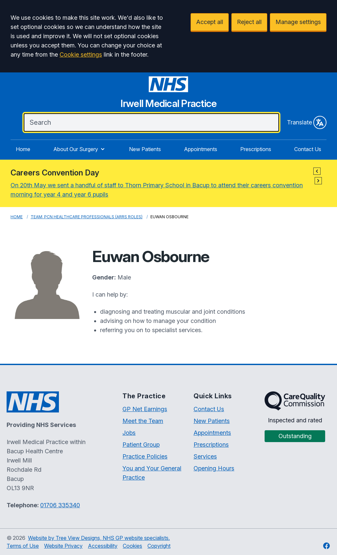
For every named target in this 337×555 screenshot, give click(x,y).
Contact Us (307, 149)
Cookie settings (81, 54)
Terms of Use (23, 545)
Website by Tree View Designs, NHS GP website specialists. (99, 538)
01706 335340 (60, 505)
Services (205, 456)
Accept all (209, 21)
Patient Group (141, 444)
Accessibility (102, 545)
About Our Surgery (79, 149)
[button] (317, 171)
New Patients (145, 149)
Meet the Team (142, 420)
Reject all (249, 21)
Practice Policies (145, 456)
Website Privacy (63, 545)
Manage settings (298, 21)
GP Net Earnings (144, 409)
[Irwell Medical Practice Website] (168, 94)
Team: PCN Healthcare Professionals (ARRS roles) (87, 216)
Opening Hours (214, 468)
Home (23, 149)
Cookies (132, 545)
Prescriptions (255, 149)
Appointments (200, 149)
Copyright (158, 545)
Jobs (129, 432)
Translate (306, 122)
